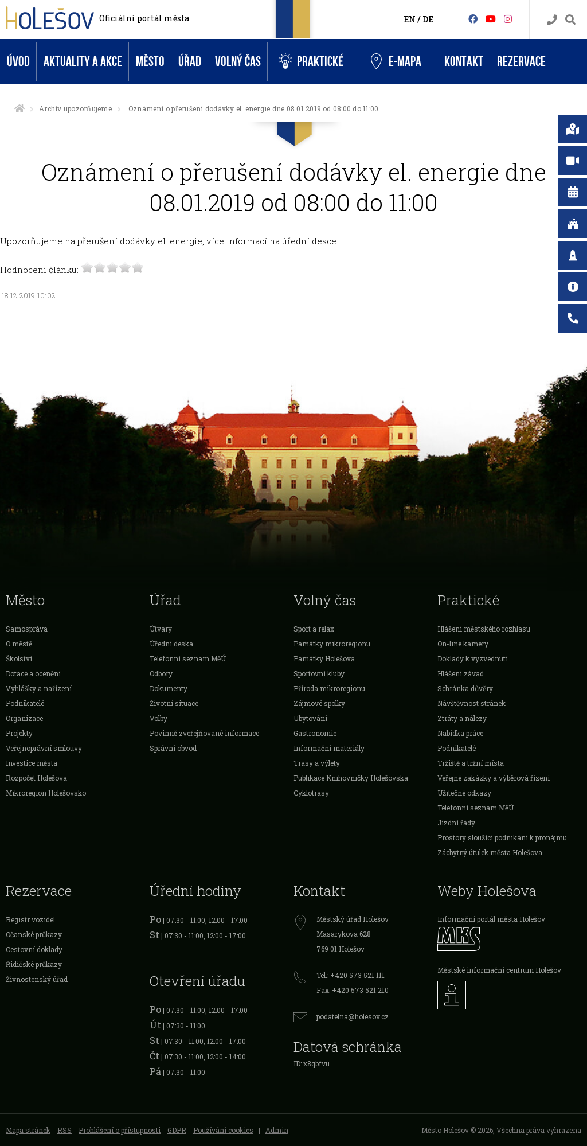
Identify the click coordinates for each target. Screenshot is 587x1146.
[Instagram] (508, 19)
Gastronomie (315, 733)
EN (410, 19)
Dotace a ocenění (33, 673)
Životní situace (174, 703)
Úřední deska (171, 643)
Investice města (31, 762)
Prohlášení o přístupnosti (120, 1130)
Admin (276, 1130)
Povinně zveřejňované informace (204, 733)
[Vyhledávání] (570, 20)
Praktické (311, 62)
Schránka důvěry (465, 688)
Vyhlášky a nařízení (39, 688)
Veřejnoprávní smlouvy (44, 748)
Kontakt (463, 61)
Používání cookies (223, 1130)
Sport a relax (314, 628)
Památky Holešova (324, 658)
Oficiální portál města (144, 18)
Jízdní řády (456, 822)
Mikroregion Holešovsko (46, 792)
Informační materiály (329, 748)
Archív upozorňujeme (75, 108)
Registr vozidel (30, 919)
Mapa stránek (28, 1130)
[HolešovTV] (491, 19)
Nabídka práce (460, 733)
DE (427, 19)
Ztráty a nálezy (462, 718)
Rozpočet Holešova (36, 777)
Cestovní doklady (34, 949)
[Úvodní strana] (19, 108)
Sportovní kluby (319, 673)
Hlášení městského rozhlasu (483, 628)
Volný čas (238, 61)
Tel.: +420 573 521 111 (350, 975)
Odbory (161, 673)
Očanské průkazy (34, 934)
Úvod (18, 61)
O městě (19, 643)
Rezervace (521, 61)
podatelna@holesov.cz (352, 1016)
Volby (158, 718)
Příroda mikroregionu (329, 688)
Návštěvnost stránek (471, 703)
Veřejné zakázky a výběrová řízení (493, 777)
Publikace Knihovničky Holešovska (351, 777)
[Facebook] (472, 19)
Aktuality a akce (83, 61)
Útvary (161, 628)
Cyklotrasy (311, 792)
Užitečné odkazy (464, 792)
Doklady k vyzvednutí (472, 658)
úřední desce (309, 241)
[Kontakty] (552, 20)
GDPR (176, 1130)
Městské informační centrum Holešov (499, 970)
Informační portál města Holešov (491, 918)
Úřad (189, 61)
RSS (64, 1130)
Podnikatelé (25, 703)
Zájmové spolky (319, 703)
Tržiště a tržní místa (470, 762)
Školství (19, 658)
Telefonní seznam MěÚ (188, 658)
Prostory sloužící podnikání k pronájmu (502, 837)
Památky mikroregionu (332, 643)
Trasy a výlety (317, 762)
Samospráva (27, 628)
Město (150, 61)
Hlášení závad (460, 673)
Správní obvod (173, 748)
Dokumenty (168, 688)
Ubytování (310, 718)
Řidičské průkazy (34, 964)
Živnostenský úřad (37, 979)
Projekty (19, 733)
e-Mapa (396, 62)
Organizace (24, 718)
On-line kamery (462, 643)
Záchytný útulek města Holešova (489, 852)
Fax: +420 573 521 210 (352, 990)
